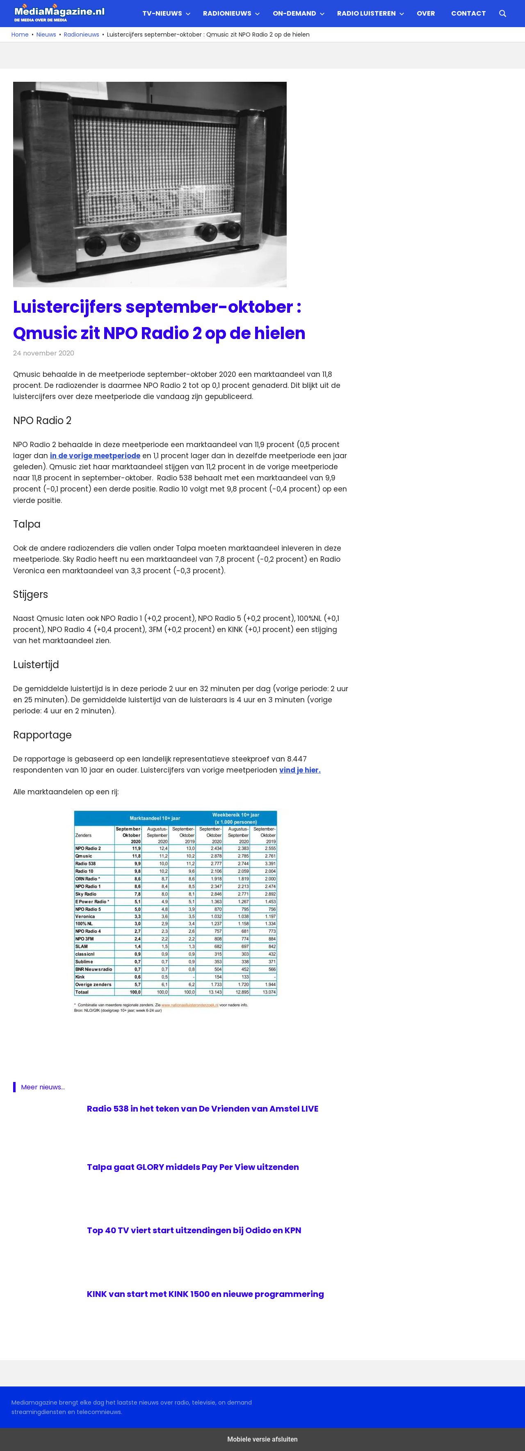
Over (426, 13)
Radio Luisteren (370, 13)
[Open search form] (503, 12)
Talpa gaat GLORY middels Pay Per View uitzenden (193, 1167)
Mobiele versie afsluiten (262, 1439)
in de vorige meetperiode (95, 456)
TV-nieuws (166, 13)
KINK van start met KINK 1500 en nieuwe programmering (205, 1294)
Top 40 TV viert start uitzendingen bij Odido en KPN (194, 1230)
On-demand (299, 13)
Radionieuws (231, 13)
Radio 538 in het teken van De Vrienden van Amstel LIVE (202, 1108)
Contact (468, 13)
